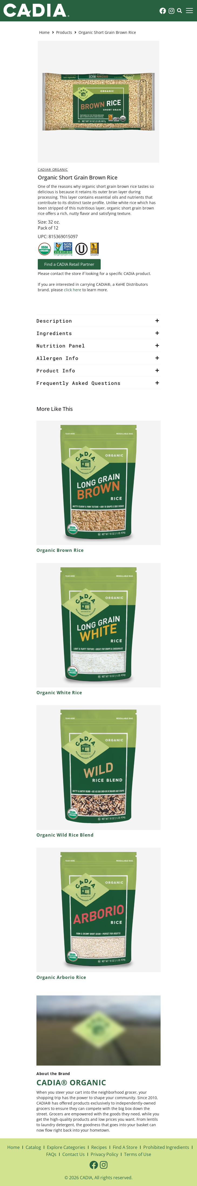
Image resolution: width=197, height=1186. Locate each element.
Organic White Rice (59, 693)
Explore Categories (66, 1147)
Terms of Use (137, 1154)
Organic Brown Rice (60, 550)
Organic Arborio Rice (61, 977)
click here (72, 289)
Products (64, 32)
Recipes (99, 1147)
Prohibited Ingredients (166, 1147)
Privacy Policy (104, 1154)
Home (44, 32)
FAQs (51, 1154)
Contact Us (73, 1154)
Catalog (33, 1147)
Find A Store (125, 1147)
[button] (189, 11)
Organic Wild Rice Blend (65, 835)
